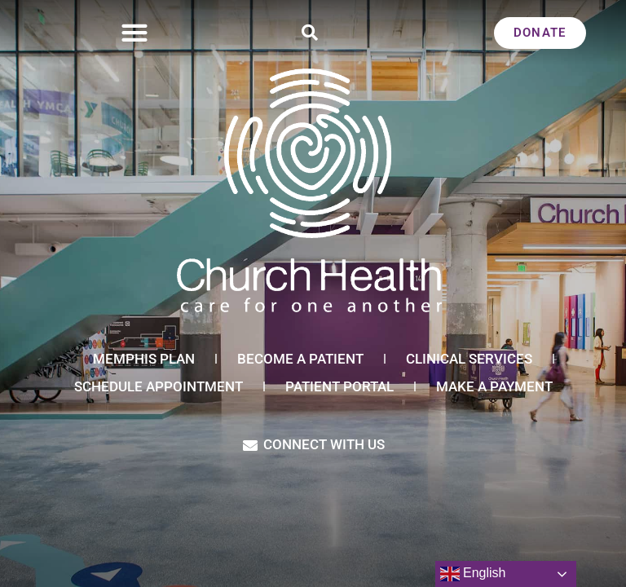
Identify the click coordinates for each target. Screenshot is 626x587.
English (473, 574)
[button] (135, 33)
